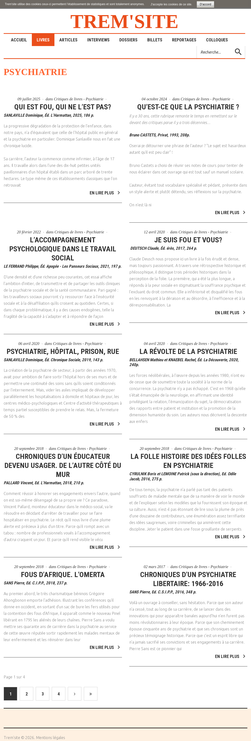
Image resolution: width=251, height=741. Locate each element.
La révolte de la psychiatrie (188, 348)
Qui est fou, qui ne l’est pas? (62, 107)
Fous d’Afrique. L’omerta (63, 571)
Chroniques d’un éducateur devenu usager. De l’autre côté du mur (62, 462)
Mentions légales (50, 737)
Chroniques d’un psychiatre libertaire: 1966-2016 (188, 576)
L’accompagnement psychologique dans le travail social (62, 245)
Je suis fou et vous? (188, 236)
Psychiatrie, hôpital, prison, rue (63, 348)
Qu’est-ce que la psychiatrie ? (188, 107)
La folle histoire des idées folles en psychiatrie (188, 458)
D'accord (205, 4)
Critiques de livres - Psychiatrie (79, 99)
